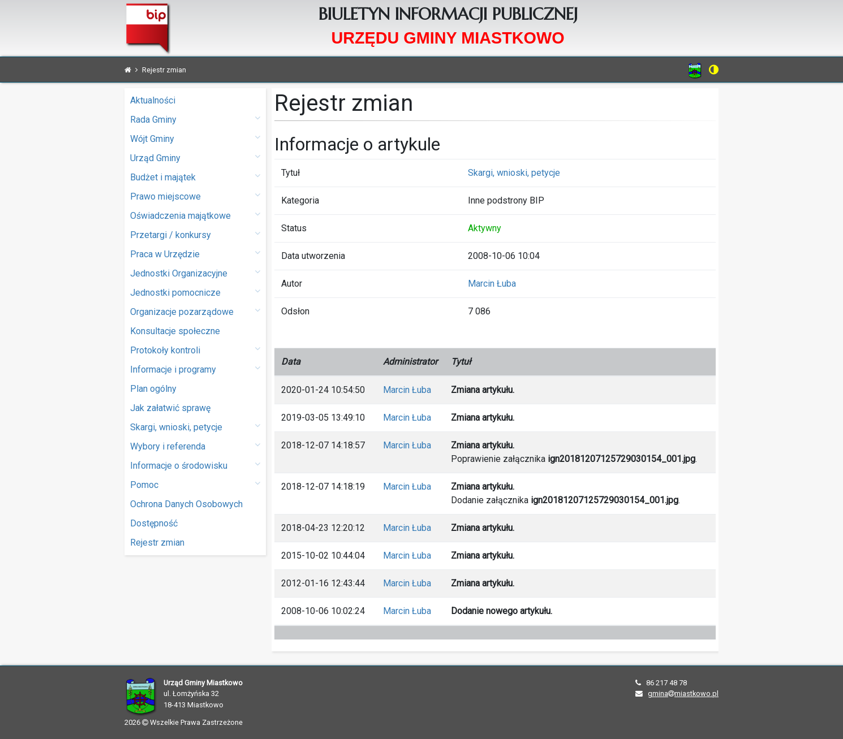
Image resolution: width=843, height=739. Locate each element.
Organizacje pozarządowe (195, 311)
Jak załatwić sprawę (170, 408)
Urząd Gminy (195, 157)
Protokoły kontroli (195, 350)
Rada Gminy (195, 119)
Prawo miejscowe (195, 196)
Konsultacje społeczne (175, 331)
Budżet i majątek (195, 177)
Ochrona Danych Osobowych (186, 504)
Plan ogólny (153, 388)
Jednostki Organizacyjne (195, 273)
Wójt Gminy (195, 138)
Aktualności (152, 100)
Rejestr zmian (157, 542)
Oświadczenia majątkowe (195, 215)
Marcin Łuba (492, 283)
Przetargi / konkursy (195, 234)
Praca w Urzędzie (195, 254)
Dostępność (154, 523)
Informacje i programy (195, 369)
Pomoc (195, 484)
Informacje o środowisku (195, 465)
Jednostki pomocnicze (195, 292)
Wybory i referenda (195, 446)
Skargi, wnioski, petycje (195, 427)
